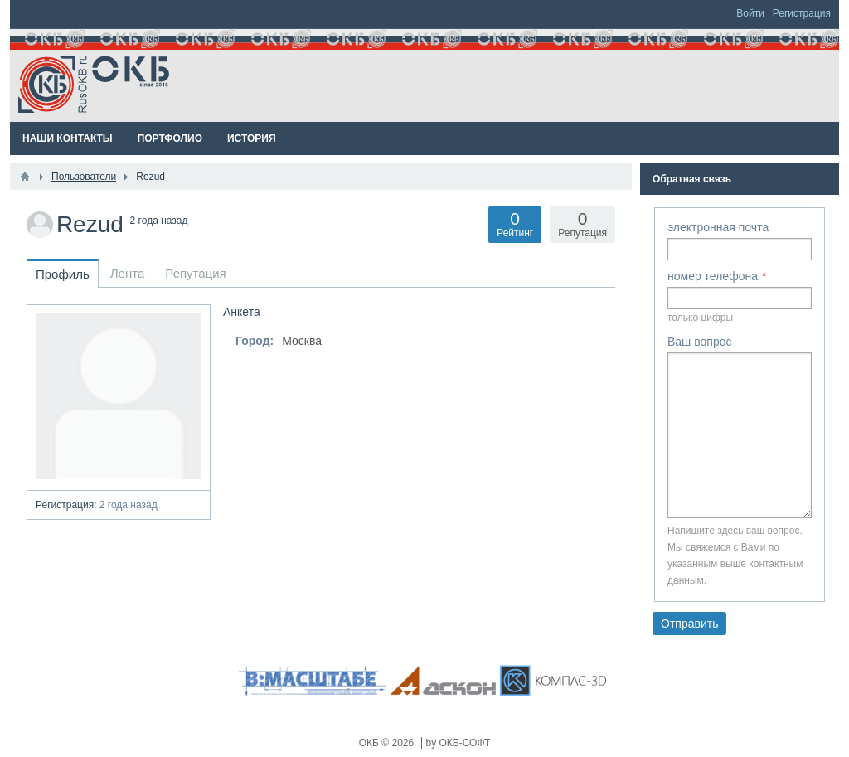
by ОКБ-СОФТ (458, 743)
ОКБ (370, 743)
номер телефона (712, 276)
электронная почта (718, 227)
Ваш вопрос (699, 341)
